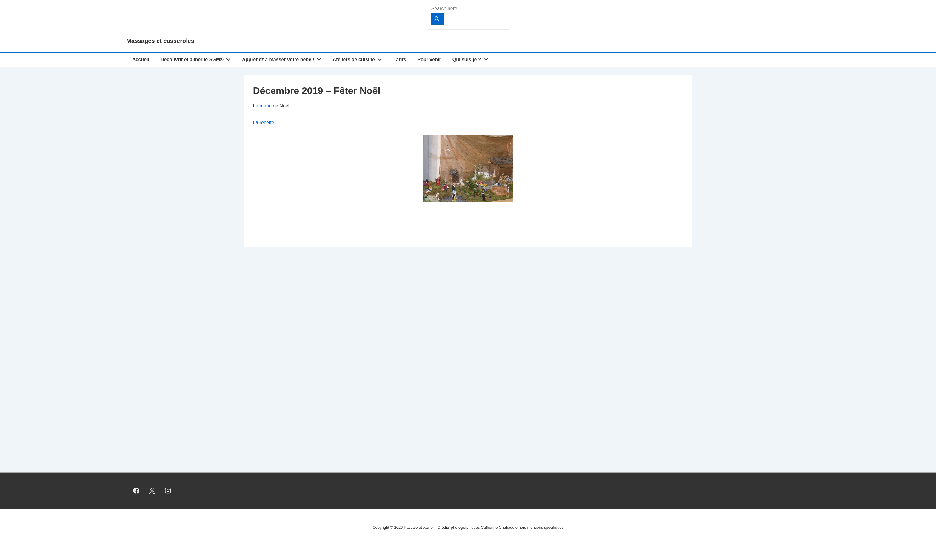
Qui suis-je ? (471, 58)
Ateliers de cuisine (359, 58)
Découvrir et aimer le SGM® (197, 58)
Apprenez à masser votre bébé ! (283, 58)
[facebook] (136, 491)
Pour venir (429, 59)
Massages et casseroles (160, 41)
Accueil (140, 59)
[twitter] (152, 491)
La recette (263, 122)
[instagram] (168, 491)
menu (266, 105)
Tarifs (399, 59)
